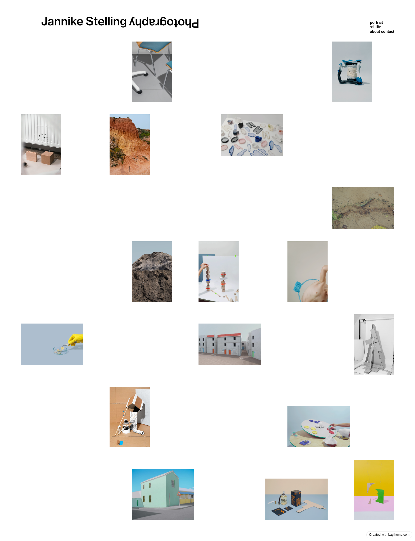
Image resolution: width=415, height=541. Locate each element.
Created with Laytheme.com (389, 535)
